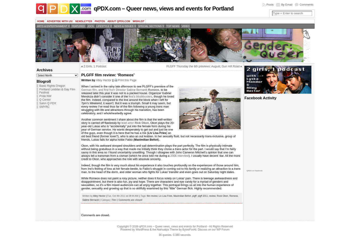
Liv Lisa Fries (165, 196)
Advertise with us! (60, 21)
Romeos (233, 196)
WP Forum (223, 229)
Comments (306, 4)
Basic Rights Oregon (52, 85)
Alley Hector (103, 80)
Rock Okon (222, 196)
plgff (194, 196)
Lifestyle (102, 26)
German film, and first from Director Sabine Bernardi (120, 89)
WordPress (142, 229)
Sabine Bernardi (90, 200)
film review (152, 196)
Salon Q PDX (47, 103)
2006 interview (179, 155)
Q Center (45, 99)
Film (114, 200)
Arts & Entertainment (52, 26)
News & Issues (123, 26)
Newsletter (83, 21)
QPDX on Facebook (254, 171)
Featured (78, 26)
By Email (287, 4)
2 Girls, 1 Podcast (95, 66)
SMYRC (44, 106)
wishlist (138, 21)
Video (185, 26)
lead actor (135, 123)
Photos (100, 21)
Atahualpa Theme (167, 229)
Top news (172, 26)
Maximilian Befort (182, 196)
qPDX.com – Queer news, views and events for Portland (163, 8)
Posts (270, 4)
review (212, 196)
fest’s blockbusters (140, 96)
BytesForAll (189, 229)
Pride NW (45, 96)
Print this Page (127, 80)
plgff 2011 (203, 196)
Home (40, 21)
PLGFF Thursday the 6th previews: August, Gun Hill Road (203, 66)
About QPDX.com (118, 21)
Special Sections (150, 26)
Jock (91, 26)
